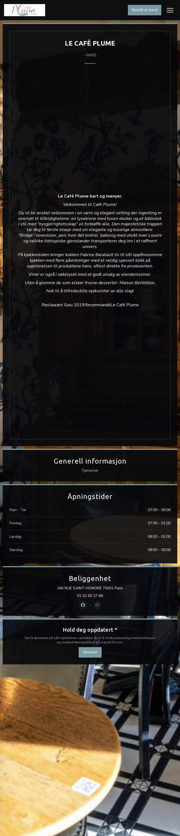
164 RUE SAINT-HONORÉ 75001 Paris (109, 588)
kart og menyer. (106, 196)
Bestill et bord (144, 9)
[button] (170, 10)
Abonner (90, 652)
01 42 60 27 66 (90, 595)
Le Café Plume (125, 305)
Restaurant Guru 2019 (63, 305)
